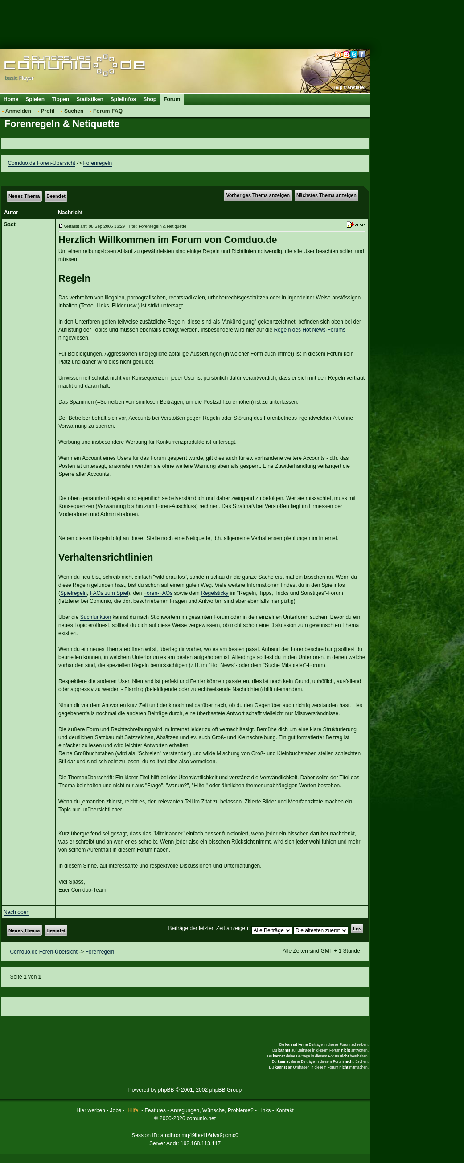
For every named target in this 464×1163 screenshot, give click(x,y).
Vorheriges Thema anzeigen (258, 195)
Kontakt (284, 1110)
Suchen (73, 111)
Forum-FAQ (108, 111)
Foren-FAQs (158, 593)
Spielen (35, 99)
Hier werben (90, 1110)
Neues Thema (24, 196)
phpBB (166, 1090)
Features (155, 1110)
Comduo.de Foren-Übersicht (41, 163)
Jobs (115, 1110)
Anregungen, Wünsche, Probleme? (212, 1110)
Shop (149, 99)
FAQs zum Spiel (109, 593)
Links (264, 1110)
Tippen (60, 99)
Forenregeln (97, 163)
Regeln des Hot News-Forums (309, 330)
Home (11, 99)
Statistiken (89, 99)
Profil (48, 111)
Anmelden (18, 111)
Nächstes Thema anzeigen (326, 195)
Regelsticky (214, 593)
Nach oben (16, 912)
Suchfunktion (95, 617)
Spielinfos (123, 99)
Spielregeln (73, 593)
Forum (172, 99)
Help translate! (348, 87)
